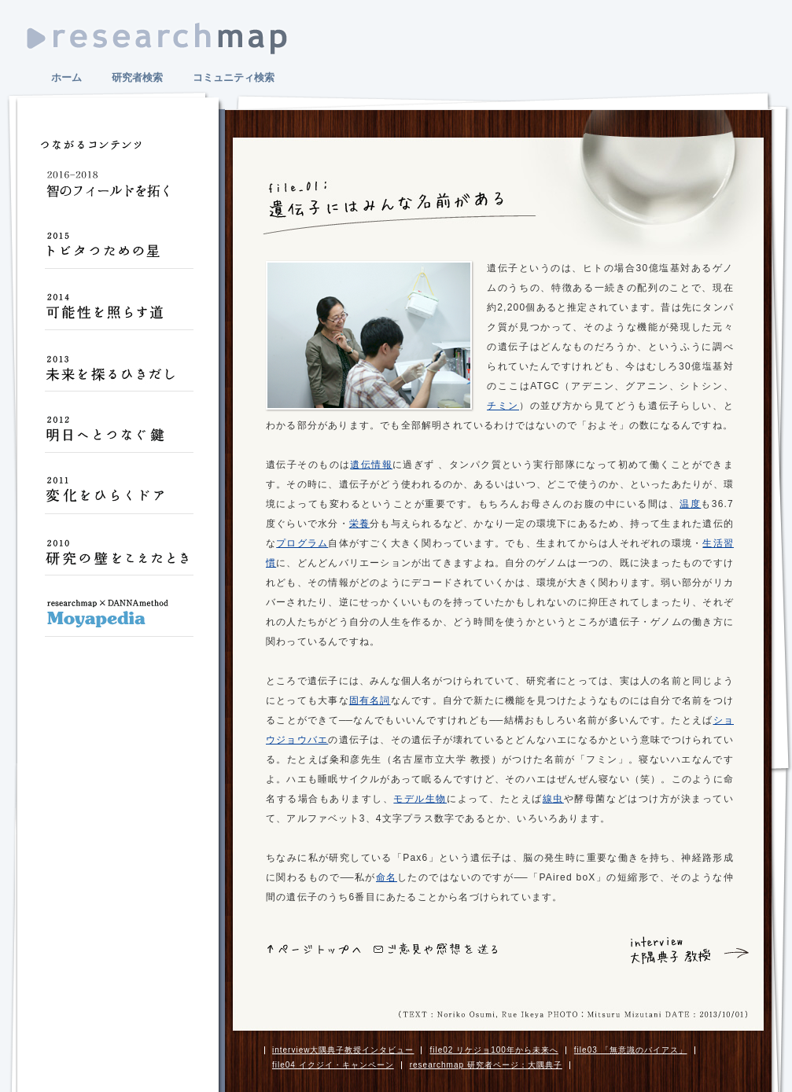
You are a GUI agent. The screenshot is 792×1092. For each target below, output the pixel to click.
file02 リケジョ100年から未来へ (493, 1050)
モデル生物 (420, 798)
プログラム (302, 543)
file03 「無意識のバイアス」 (630, 1050)
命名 (386, 877)
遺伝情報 (371, 464)
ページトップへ (314, 949)
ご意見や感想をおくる (435, 948)
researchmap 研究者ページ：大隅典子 (486, 1065)
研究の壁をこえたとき (118, 558)
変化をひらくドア (118, 496)
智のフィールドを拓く (118, 190)
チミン (503, 405)
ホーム (66, 77)
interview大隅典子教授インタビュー (343, 1050)
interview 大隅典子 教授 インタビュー (666, 950)
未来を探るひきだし (118, 374)
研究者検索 (137, 77)
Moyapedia (118, 619)
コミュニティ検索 (233, 77)
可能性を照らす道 (118, 312)
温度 (690, 503)
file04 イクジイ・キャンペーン (333, 1065)
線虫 (553, 798)
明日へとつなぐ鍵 (118, 435)
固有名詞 (370, 700)
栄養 (359, 523)
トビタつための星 (118, 251)
